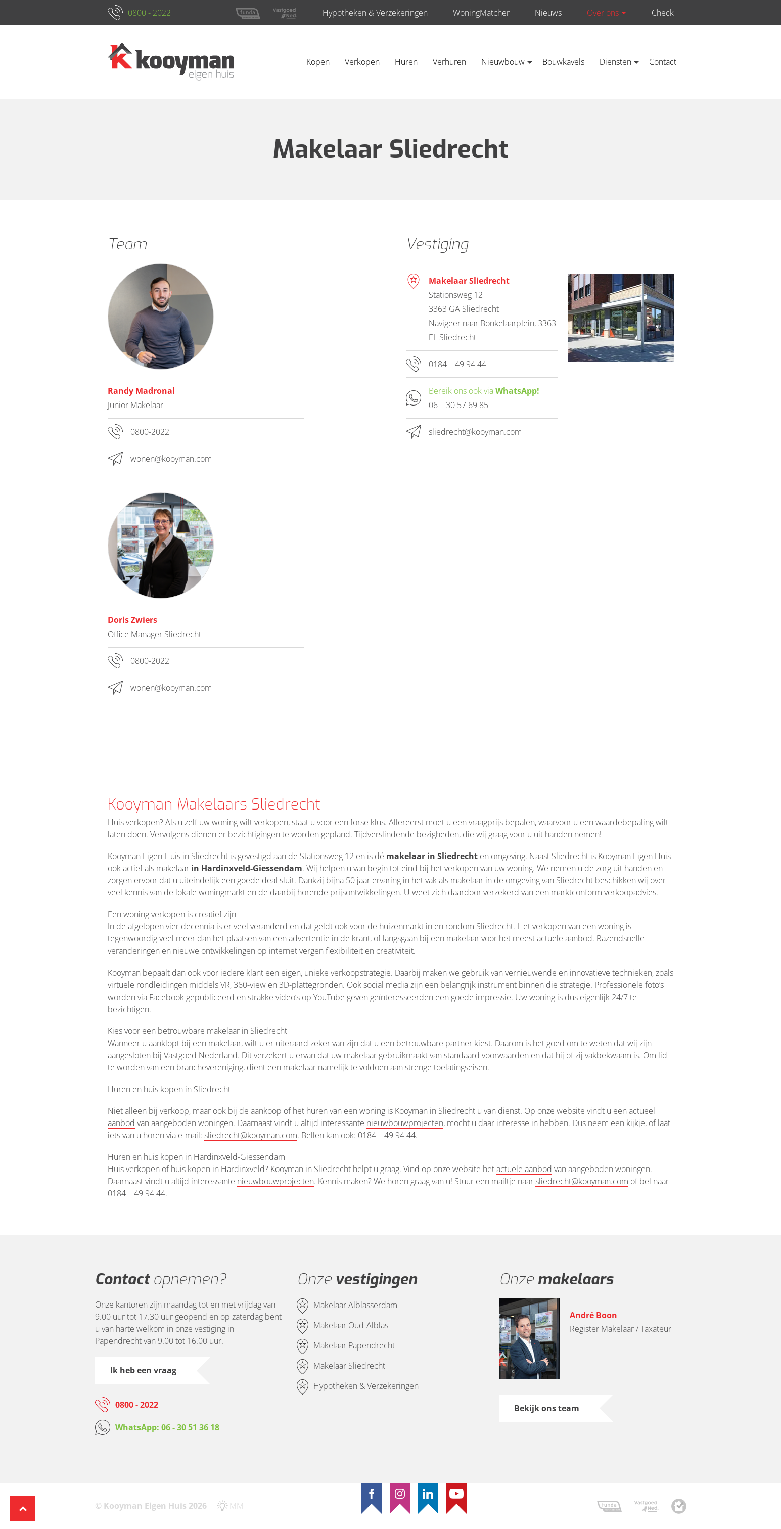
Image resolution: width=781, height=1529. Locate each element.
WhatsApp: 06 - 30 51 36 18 (167, 1427)
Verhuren (449, 61)
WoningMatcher (481, 12)
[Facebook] (371, 1493)
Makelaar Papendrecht (354, 1346)
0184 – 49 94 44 (457, 364)
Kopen (318, 61)
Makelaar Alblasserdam (355, 1305)
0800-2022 (149, 431)
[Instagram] (400, 1493)
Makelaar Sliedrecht (349, 1366)
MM (236, 1505)
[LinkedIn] (428, 1493)
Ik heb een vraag (143, 1370)
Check (663, 12)
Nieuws (548, 12)
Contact (662, 61)
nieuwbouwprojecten (404, 1123)
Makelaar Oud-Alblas (350, 1325)
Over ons (603, 12)
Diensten (615, 61)
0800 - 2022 (149, 12)
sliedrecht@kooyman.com (475, 431)
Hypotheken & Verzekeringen (375, 12)
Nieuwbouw (503, 61)
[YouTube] (456, 1493)
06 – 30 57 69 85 (458, 405)
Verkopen (362, 61)
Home (283, 62)
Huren (406, 61)
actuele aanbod (524, 1169)
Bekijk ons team (546, 1408)
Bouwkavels (563, 61)
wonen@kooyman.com (171, 458)
